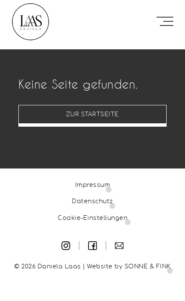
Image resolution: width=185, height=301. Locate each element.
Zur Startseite (92, 114)
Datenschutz (92, 201)
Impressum (92, 185)
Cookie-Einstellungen (92, 218)
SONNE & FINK (147, 267)
